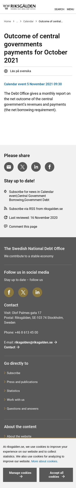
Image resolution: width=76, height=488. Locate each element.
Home (7, 21)
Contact (9, 347)
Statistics (13, 391)
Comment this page (23, 227)
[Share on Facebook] (49, 167)
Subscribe (13, 373)
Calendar (28, 21)
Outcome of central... (51, 21)
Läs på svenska (20, 71)
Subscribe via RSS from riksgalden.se (36, 209)
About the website (19, 436)
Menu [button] (70, 9)
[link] (19, 7)
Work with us (16, 400)
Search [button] (59, 9)
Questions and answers (23, 408)
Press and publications (22, 382)
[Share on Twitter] (22, 167)
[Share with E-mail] (9, 167)
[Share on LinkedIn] (36, 167)
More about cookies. (44, 461)
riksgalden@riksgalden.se (34, 342)
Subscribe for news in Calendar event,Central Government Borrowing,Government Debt (31, 196)
